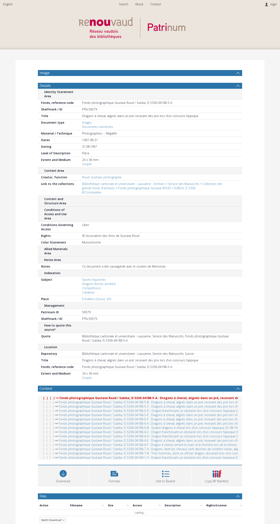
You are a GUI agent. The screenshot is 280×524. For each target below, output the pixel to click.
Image (45, 72)
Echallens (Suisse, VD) (96, 299)
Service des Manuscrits (183, 184)
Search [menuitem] (123, 4)
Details (45, 85)
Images (87, 122)
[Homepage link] (140, 27)
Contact (155, 4)
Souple (87, 164)
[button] (114, 475)
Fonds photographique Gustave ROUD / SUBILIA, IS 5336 (156, 188)
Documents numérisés (97, 127)
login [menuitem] (273, 4)
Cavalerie (88, 292)
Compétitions (91, 288)
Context (46, 388)
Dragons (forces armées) (99, 284)
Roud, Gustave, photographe (101, 177)
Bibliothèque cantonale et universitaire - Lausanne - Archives (123, 184)
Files (43, 496)
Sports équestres (94, 280)
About (139, 4)
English (8, 4)
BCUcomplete (91, 192)
